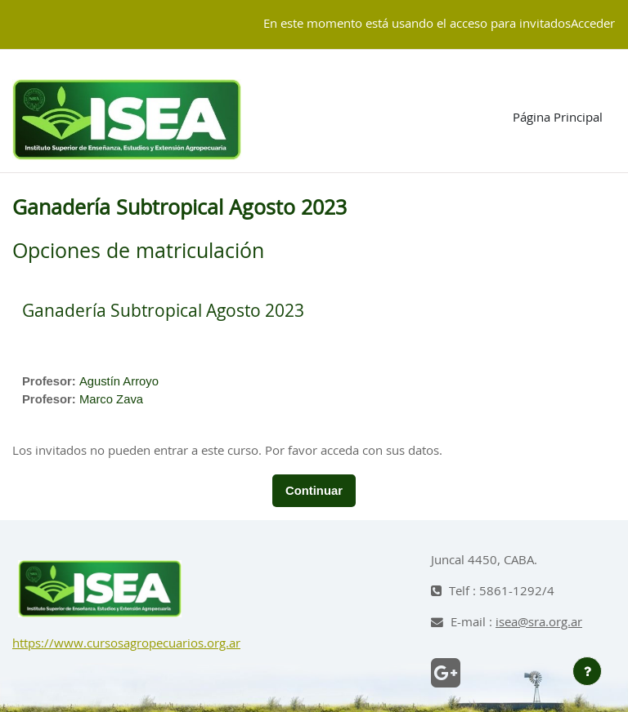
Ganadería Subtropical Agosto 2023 (163, 311)
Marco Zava (111, 399)
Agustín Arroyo (119, 381)
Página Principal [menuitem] (558, 118)
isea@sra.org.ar (539, 622)
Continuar (314, 490)
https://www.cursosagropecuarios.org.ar (126, 644)
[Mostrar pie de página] (587, 671)
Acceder (593, 24)
